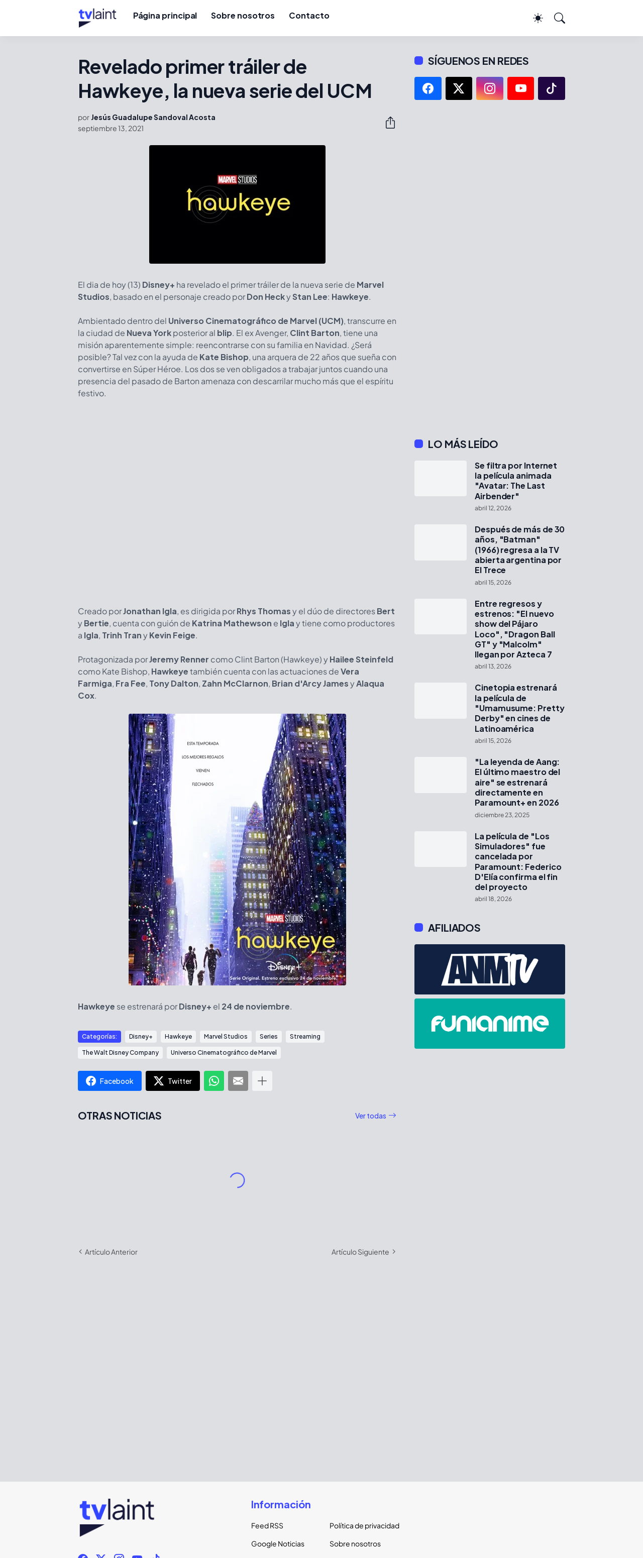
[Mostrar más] (262, 1081)
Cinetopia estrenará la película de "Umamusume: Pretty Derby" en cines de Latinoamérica (520, 708)
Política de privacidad (361, 1525)
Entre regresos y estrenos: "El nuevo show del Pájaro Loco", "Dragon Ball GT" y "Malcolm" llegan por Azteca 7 (515, 629)
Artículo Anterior (111, 1251)
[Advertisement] (489, 268)
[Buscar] (555, 18)
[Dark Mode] (533, 18)
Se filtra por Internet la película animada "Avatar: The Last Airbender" (516, 481)
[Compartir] (386, 123)
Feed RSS (267, 1525)
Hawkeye (178, 1036)
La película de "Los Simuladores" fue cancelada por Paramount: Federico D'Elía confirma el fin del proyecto (518, 862)
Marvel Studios (226, 1036)
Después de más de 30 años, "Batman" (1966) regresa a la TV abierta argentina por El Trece (520, 549)
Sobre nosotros (243, 15)
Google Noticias (277, 1543)
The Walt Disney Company (120, 1052)
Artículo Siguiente (360, 1251)
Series (269, 1036)
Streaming (305, 1036)
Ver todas (370, 1115)
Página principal (165, 15)
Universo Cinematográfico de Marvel (224, 1052)
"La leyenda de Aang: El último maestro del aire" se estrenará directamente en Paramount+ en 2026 (517, 782)
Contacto (309, 15)
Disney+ (141, 1036)
